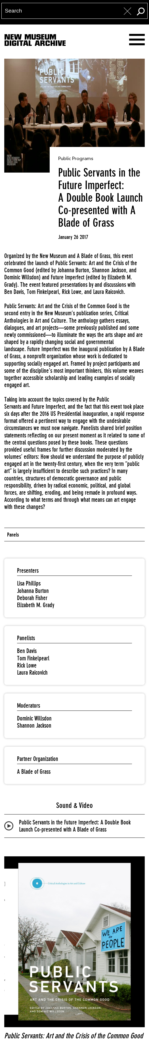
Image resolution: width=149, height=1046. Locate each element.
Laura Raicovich (32, 672)
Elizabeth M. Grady (35, 605)
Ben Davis (27, 650)
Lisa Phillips (29, 583)
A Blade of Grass (34, 771)
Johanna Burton (33, 590)
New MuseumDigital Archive (35, 41)
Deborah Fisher (32, 597)
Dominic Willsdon (34, 718)
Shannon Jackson (34, 725)
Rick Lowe (27, 665)
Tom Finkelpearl (33, 658)
